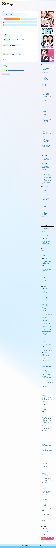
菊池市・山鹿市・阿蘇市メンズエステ (46, 498)
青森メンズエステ (44, 206)
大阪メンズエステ (44, 370)
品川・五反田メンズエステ (45, 79)
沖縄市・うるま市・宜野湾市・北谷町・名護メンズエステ (47, 531)
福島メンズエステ (44, 231)
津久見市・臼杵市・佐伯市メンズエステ (46, 508)
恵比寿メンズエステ (44, 101)
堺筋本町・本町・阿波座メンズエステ (46, 374)
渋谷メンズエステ (44, 100)
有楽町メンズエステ (44, 86)
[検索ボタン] (53, 4)
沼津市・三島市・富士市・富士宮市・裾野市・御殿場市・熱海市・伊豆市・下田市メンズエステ (47, 315)
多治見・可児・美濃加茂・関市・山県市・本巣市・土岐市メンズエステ (47, 297)
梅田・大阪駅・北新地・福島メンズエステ (47, 371)
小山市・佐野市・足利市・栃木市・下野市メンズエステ (47, 151)
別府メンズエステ (44, 505)
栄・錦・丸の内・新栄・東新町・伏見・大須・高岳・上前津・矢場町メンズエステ (47, 323)
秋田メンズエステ (44, 227)
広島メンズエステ (44, 431)
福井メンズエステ (44, 280)
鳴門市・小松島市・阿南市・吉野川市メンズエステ (47, 446)
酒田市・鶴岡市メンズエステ (45, 243)
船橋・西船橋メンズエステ (45, 141)
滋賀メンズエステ (44, 341)
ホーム (15, 545)
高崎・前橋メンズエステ (45, 166)
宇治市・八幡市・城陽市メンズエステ (46, 365)
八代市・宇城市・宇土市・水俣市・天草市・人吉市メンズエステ (47, 499)
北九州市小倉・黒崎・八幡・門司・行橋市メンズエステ (47, 477)
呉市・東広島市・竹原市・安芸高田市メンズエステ (47, 434)
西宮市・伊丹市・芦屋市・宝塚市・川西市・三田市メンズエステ (47, 398)
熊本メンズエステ (44, 495)
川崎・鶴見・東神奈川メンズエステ (46, 120)
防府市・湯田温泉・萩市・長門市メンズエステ (47, 422)
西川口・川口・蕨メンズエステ (45, 173)
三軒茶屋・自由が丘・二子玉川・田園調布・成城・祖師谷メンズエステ (47, 107)
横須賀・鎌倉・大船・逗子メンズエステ (46, 133)
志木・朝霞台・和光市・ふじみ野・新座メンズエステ (47, 177)
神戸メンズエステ (44, 391)
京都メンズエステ (44, 358)
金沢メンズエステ (44, 273)
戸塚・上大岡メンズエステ (45, 132)
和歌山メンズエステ (44, 354)
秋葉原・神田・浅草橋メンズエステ (46, 70)
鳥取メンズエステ (44, 408)
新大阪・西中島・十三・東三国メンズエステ (47, 381)
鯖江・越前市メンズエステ (45, 281)
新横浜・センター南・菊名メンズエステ (46, 118)
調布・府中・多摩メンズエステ (45, 98)
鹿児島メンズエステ (44, 517)
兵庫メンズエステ (44, 401)
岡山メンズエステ (44, 425)
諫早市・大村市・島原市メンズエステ (46, 491)
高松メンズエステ (44, 449)
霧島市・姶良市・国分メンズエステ (46, 518)
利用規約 (41, 545)
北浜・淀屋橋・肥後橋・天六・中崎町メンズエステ (47, 373)
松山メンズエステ (44, 455)
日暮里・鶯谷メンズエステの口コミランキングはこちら (16, 39)
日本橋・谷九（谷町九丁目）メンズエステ (47, 377)
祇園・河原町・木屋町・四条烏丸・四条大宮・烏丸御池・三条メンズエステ (47, 360)
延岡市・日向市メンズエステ (45, 514)
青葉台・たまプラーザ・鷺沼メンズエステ (47, 119)
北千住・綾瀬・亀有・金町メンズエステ (46, 73)
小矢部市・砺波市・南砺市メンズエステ (46, 269)
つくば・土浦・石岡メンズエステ (46, 158)
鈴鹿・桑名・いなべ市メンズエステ (46, 305)
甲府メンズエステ (44, 291)
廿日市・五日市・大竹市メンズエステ (46, 437)
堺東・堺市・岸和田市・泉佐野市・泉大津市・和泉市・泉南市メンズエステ (47, 384)
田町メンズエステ (44, 84)
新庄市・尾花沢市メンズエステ (45, 242)
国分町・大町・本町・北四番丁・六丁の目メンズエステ (47, 219)
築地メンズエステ (44, 85)
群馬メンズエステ (44, 165)
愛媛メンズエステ (44, 461)
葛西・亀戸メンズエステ (45, 110)
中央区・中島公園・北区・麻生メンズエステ (47, 191)
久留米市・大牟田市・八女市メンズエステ (47, 480)
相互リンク (23, 545)
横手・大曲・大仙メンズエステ (45, 228)
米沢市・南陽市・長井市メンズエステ (46, 241)
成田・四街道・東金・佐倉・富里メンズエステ (47, 145)
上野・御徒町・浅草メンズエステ (46, 68)
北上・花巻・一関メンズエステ (45, 213)
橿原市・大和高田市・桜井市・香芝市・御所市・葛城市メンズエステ (47, 350)
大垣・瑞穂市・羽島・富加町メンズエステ (47, 298)
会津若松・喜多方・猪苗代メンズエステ (46, 235)
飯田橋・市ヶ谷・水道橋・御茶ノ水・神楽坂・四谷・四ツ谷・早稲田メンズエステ (47, 72)
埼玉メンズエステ (44, 183)
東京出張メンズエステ (44, 111)
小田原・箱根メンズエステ (45, 131)
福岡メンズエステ (44, 473)
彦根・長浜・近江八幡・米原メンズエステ (47, 344)
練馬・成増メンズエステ (45, 78)
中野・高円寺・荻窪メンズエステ (46, 93)
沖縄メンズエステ (44, 534)
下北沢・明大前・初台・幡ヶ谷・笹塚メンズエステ (47, 96)
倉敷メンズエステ (44, 426)
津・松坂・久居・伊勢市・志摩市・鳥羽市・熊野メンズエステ (47, 307)
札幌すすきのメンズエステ (45, 190)
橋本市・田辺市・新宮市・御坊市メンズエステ (47, 355)
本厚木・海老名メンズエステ (45, 124)
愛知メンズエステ (44, 334)
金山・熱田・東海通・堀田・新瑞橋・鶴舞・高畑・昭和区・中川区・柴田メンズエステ (47, 326)
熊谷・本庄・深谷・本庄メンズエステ (46, 182)
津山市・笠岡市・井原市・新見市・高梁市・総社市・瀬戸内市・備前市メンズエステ (47, 428)
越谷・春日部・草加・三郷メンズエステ (46, 174)
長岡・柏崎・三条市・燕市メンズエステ (46, 261)
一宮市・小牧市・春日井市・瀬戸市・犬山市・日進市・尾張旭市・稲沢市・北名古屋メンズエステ (47, 330)
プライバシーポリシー (31, 545)
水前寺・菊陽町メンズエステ (45, 501)
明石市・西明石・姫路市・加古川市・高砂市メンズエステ (47, 400)
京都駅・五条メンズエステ (45, 361)
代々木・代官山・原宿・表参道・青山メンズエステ (47, 104)
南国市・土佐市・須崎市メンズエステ (46, 466)
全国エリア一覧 (19, 545)
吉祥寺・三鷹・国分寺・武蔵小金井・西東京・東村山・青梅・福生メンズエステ (47, 95)
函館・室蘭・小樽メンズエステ (45, 198)
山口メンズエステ (44, 417)
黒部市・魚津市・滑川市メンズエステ (46, 270)
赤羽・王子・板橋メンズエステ (45, 77)
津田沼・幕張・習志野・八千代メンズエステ (47, 140)
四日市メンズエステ (44, 304)
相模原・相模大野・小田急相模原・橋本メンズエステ (47, 127)
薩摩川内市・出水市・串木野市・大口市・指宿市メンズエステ (47, 520)
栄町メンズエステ (44, 139)
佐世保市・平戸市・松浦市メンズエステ (46, 492)
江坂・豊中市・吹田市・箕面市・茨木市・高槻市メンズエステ (47, 382)
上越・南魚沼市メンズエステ (45, 262)
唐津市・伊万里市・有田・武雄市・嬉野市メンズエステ (47, 486)
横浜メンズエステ (44, 114)
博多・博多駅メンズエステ (45, 474)
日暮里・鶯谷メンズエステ (45, 69)
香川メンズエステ (44, 452)
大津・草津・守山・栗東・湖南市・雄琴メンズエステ (47, 343)
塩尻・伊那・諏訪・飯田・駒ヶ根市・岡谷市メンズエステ (47, 255)
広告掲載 (26, 545)
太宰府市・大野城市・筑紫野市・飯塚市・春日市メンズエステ (47, 479)
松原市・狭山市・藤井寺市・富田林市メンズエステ (47, 388)
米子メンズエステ (44, 409)
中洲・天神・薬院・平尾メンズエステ (46, 475)
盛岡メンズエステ (44, 212)
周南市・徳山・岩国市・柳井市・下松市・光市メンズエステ (47, 419)
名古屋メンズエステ (44, 320)
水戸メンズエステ (44, 157)
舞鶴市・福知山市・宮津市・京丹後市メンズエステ (47, 366)
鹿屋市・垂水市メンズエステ (45, 521)
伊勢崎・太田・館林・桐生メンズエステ (46, 167)
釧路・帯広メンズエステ (45, 197)
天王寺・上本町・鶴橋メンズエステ (46, 378)
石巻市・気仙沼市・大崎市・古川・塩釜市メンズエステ (47, 222)
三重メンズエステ (44, 308)
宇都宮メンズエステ (44, 149)
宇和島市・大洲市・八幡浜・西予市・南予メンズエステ (47, 460)
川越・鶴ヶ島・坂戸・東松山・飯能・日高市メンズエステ (47, 176)
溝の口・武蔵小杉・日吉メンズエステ (46, 121)
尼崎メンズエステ (44, 395)
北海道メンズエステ (44, 199)
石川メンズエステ (44, 277)
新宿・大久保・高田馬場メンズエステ (46, 92)
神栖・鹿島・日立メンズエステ (45, 160)
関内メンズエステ (44, 115)
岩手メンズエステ (44, 214)
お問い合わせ (37, 545)
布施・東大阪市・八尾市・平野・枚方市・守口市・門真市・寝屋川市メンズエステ (47, 386)
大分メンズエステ (44, 504)
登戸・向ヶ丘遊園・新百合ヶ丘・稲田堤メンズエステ (47, 123)
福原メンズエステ (44, 396)
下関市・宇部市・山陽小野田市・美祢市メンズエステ (47, 420)
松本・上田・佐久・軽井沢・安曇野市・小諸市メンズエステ (47, 253)
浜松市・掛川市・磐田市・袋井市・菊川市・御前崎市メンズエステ (47, 317)
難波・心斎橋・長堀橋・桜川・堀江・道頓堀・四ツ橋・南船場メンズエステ (47, 376)
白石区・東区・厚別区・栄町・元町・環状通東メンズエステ (47, 193)
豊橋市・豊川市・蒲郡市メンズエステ (46, 333)
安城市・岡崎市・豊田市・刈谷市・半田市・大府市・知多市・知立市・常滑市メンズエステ (47, 332)
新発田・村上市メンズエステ (45, 263)
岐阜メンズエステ (44, 295)
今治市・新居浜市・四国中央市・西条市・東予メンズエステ (47, 458)
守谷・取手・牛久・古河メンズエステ (46, 159)
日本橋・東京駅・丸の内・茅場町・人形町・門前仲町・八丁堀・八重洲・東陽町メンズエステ (47, 89)
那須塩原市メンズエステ (45, 152)
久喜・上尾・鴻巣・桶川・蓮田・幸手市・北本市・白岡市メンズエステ (47, 180)
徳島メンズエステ (44, 444)
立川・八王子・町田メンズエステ (46, 99)
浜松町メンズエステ (44, 83)
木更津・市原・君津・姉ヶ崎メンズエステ (47, 146)
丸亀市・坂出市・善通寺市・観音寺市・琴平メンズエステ (47, 451)
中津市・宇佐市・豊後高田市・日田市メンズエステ (47, 507)
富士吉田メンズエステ (44, 292)
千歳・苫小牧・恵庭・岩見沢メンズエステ (47, 194)
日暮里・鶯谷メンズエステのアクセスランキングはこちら (17, 35)
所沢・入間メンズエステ (45, 179)
